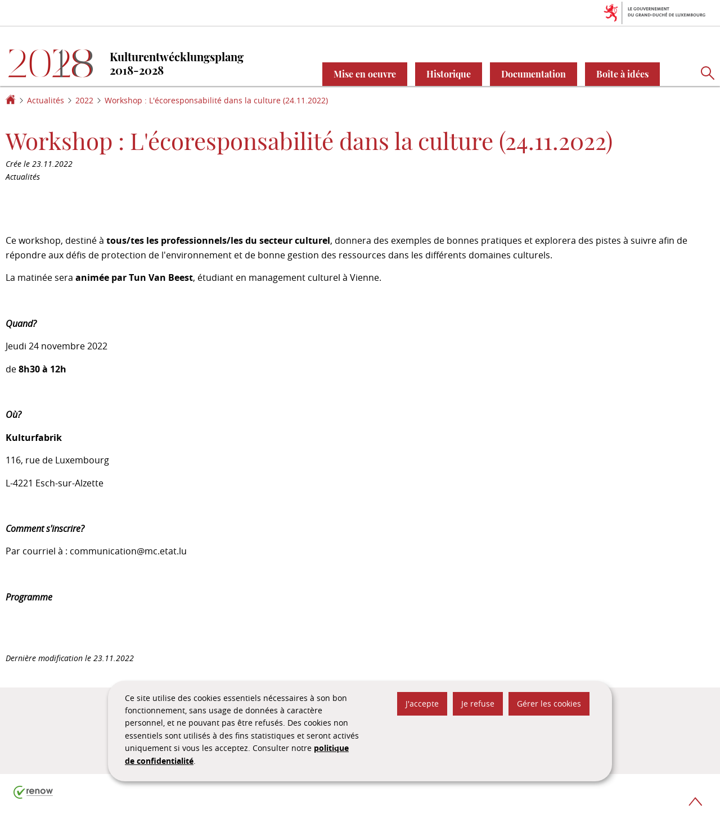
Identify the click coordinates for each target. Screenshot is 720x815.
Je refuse (477, 703)
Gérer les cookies (549, 703)
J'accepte (422, 703)
